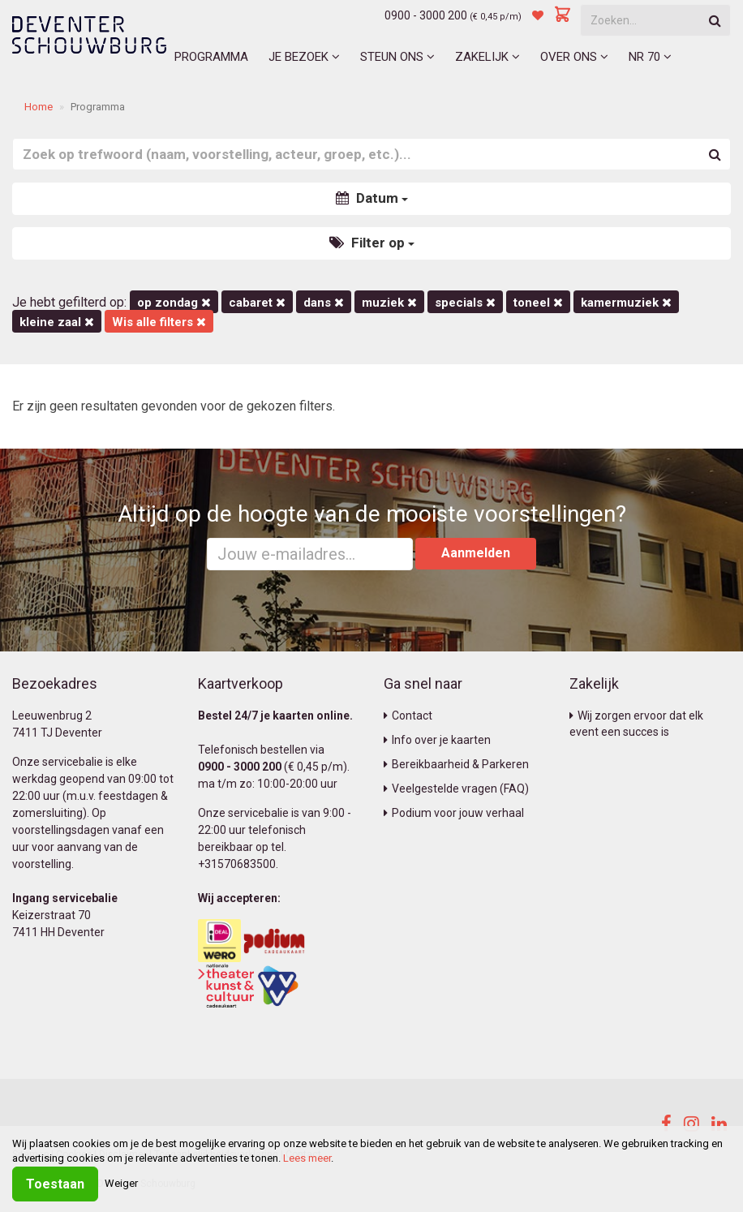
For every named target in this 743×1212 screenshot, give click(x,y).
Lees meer (307, 1158)
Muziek (389, 302)
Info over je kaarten (437, 739)
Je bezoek (304, 56)
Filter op (371, 242)
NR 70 (650, 56)
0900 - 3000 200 (425, 15)
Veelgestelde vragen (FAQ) (456, 788)
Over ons (574, 56)
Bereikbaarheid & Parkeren (456, 764)
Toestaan (55, 1184)
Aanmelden (475, 553)
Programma (211, 56)
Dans (323, 302)
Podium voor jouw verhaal (454, 812)
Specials (465, 302)
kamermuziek (626, 302)
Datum (372, 198)
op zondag (174, 302)
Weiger (121, 1183)
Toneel (538, 302)
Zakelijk (487, 56)
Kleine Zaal (56, 322)
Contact (408, 715)
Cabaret (257, 302)
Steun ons (397, 56)
